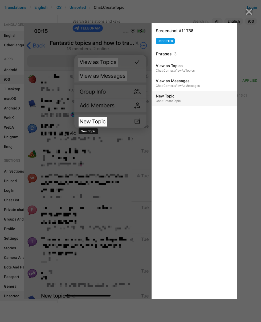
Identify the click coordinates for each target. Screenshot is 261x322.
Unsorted (165, 41)
